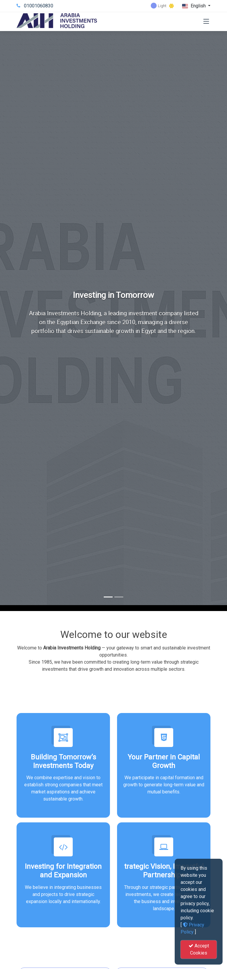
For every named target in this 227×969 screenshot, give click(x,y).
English (194, 6)
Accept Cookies (199, 949)
